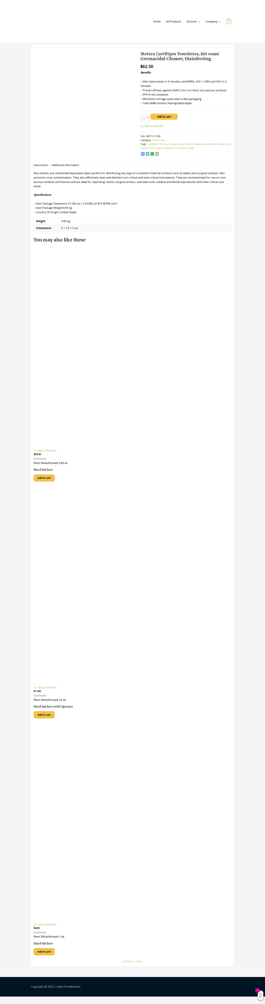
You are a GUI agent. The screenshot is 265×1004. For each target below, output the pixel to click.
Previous (128, 969)
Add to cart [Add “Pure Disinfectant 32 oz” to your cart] (46, 719)
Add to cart (164, 117)
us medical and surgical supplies (158, 148)
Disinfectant (158, 140)
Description (41, 166)
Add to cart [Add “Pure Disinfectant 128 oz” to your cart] (46, 480)
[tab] (41, 165)
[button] (151, 127)
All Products (173, 21)
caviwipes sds (176, 144)
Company (212, 21)
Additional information (66, 166)
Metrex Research (219, 144)
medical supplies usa (196, 144)
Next (139, 969)
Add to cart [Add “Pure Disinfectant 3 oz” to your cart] (46, 958)
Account (192, 21)
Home (157, 21)
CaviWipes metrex (157, 144)
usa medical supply (188, 148)
